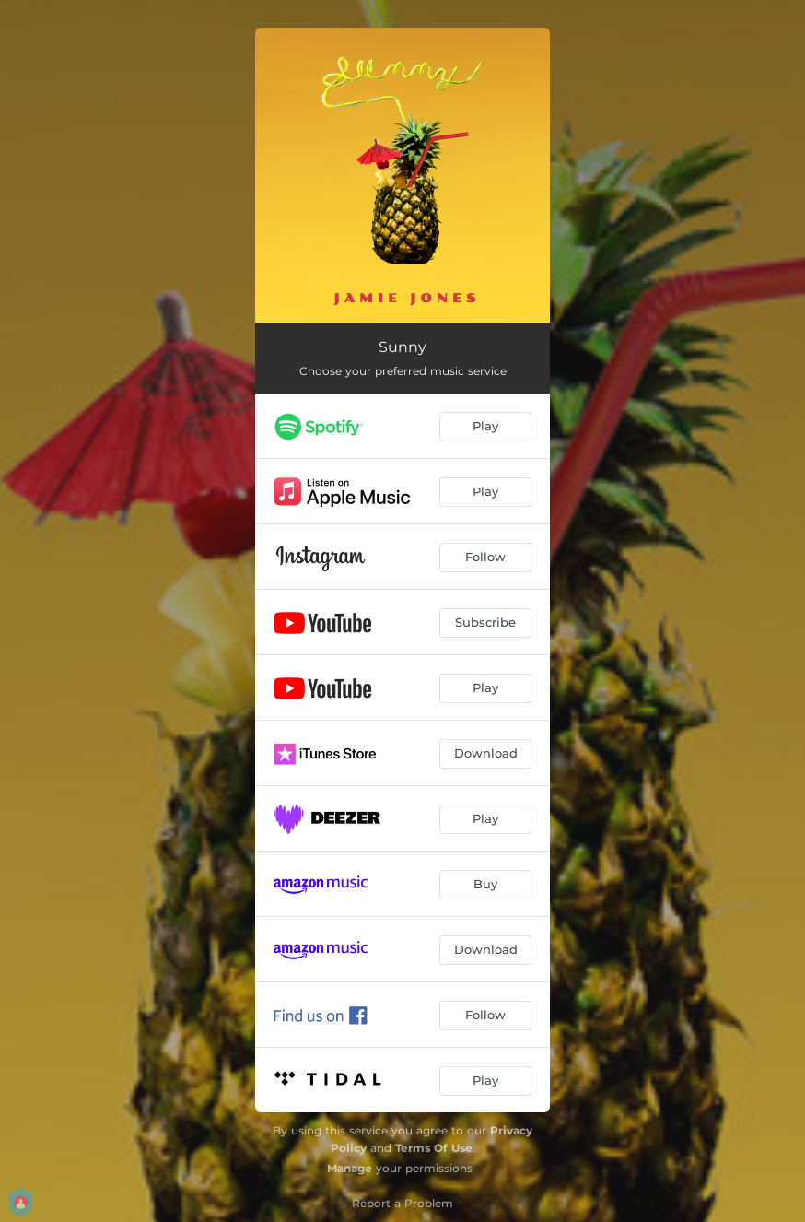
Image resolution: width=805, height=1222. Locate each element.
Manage (349, 1168)
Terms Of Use (433, 1148)
